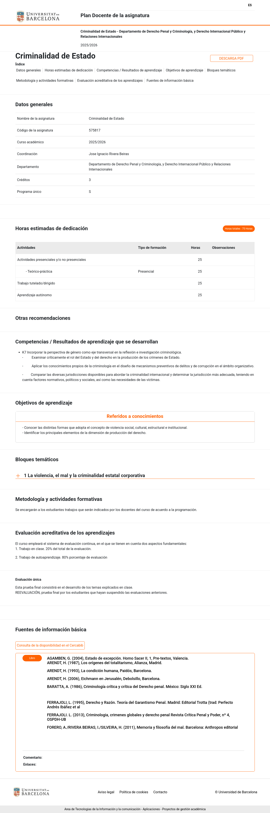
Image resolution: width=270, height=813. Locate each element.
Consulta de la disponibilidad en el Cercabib (50, 645)
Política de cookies (133, 792)
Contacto (160, 792)
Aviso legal (106, 792)
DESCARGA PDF (231, 58)
